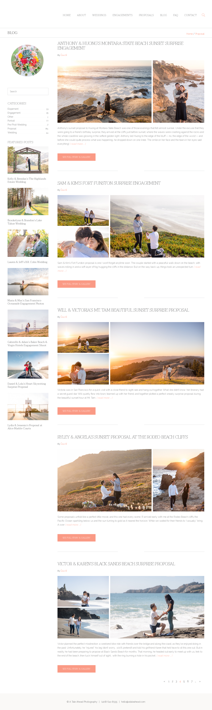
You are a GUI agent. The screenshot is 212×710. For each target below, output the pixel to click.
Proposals (146, 15)
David (64, 55)
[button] (203, 15)
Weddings (99, 15)
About (81, 15)
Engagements (123, 15)
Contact (190, 15)
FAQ (175, 15)
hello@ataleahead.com (133, 701)
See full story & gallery (76, 157)
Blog (163, 15)
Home (67, 15)
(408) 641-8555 (109, 701)
